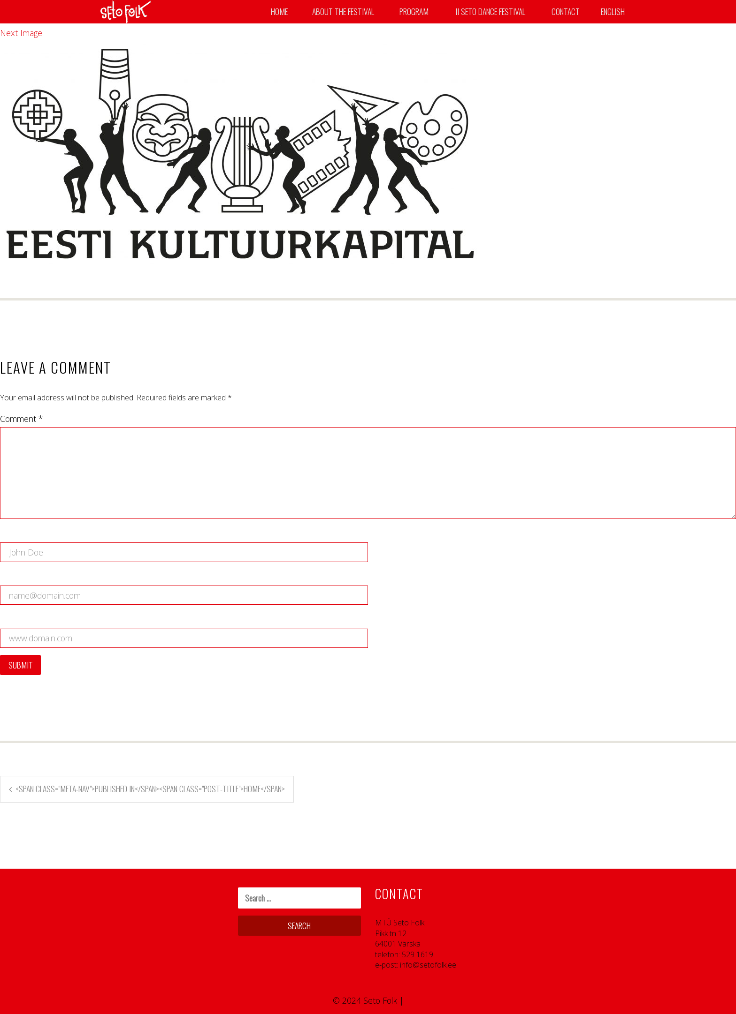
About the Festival (343, 12)
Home (279, 12)
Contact (566, 12)
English (613, 12)
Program (414, 12)
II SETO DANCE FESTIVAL (490, 12)
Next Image (21, 32)
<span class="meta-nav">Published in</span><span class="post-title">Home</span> (150, 788)
